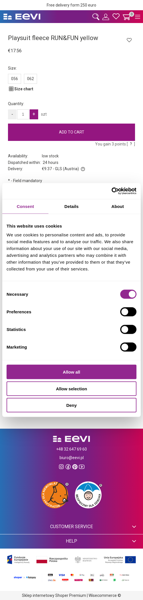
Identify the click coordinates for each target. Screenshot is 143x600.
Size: (12, 68)
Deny (71, 405)
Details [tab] (71, 206)
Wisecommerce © (105, 595)
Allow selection (71, 388)
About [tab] (117, 206)
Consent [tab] (25, 206)
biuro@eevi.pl (72, 457)
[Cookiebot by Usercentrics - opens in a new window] (111, 191)
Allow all (71, 372)
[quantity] (23, 114)
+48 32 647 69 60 (71, 449)
